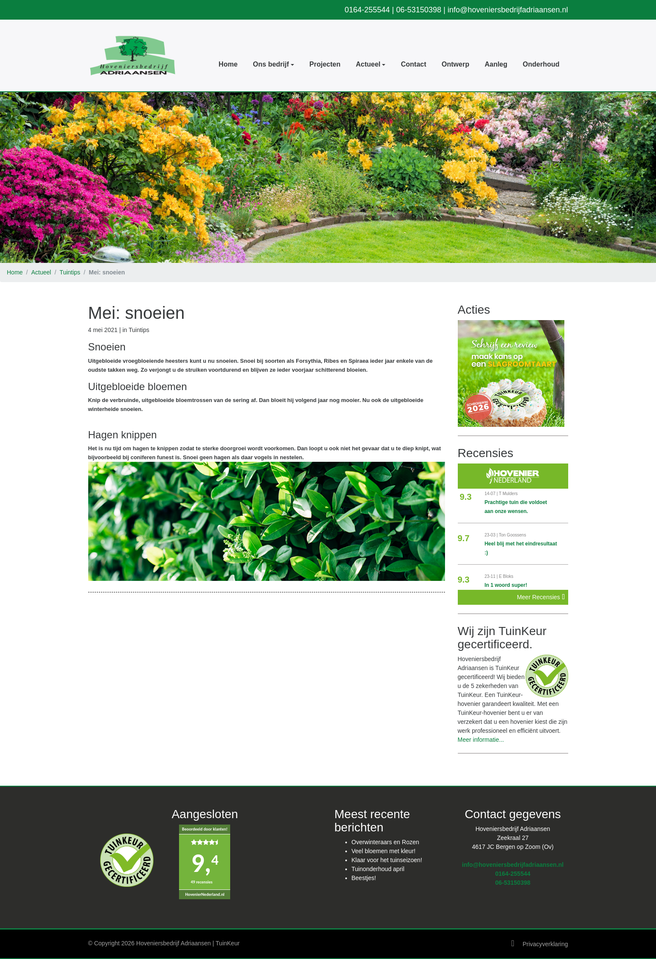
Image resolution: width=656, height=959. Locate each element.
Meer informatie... (481, 739)
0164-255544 (367, 10)
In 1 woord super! (506, 585)
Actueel (41, 272)
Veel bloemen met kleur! (384, 850)
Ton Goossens (512, 535)
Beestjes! (364, 877)
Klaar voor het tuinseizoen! (387, 859)
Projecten (325, 64)
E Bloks (506, 576)
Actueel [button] (368, 64)
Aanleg (496, 64)
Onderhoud (541, 64)
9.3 (466, 496)
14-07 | (492, 493)
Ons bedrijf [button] (271, 64)
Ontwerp (455, 64)
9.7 (464, 538)
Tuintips (70, 272)
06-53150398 (418, 10)
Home (228, 64)
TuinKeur (228, 942)
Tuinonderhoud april (378, 868)
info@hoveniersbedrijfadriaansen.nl (508, 10)
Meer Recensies (541, 597)
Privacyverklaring (545, 943)
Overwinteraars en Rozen (385, 841)
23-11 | (492, 576)
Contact (413, 64)
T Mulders (508, 493)
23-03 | (492, 535)
